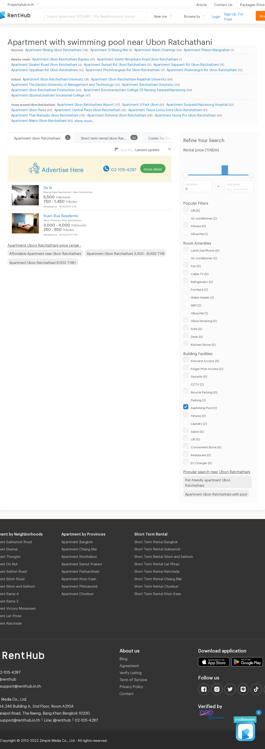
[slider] (186, 175)
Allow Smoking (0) (204, 320)
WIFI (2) (196, 304)
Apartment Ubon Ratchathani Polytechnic (43, 89)
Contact (126, 692)
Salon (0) (197, 431)
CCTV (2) (197, 384)
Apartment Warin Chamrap (155, 49)
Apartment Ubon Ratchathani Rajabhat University (128, 78)
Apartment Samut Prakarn (81, 563)
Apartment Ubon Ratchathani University (53, 78)
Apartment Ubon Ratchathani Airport (85, 104)
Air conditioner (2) (204, 217)
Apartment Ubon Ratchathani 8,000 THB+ (42, 261)
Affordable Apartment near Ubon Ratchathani (45, 252)
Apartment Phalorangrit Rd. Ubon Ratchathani (202, 69)
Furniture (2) (199, 289)
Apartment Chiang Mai (79, 548)
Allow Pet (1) (199, 233)
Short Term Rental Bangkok (156, 541)
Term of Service (133, 678)
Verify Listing (130, 671)
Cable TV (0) (200, 273)
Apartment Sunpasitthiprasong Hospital (197, 104)
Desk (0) (197, 336)
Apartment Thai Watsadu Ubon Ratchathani (44, 114)
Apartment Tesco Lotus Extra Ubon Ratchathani (165, 109)
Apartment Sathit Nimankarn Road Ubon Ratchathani (137, 58)
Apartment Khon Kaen (78, 578)
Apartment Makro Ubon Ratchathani (38, 120)
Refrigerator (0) (202, 281)
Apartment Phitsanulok (79, 585)
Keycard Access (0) (205, 360)
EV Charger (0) (201, 462)
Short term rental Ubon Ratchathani (109, 137)
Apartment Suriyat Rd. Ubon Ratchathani (115, 64)
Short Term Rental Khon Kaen (157, 593)
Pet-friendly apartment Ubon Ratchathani (207, 482)
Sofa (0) (196, 328)
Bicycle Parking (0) (204, 391)
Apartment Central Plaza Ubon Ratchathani (87, 109)
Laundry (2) (199, 423)
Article (201, 4)
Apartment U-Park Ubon (140, 104)
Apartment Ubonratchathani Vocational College (47, 94)
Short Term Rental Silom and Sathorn (163, 555)
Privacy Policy (131, 685)
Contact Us (223, 4)
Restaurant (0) (201, 454)
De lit (47, 186)
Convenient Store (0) (206, 446)
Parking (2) (198, 399)
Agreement (129, 664)
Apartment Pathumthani (80, 570)
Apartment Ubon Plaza (28, 109)
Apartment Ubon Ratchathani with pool (216, 493)
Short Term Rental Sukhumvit (157, 548)
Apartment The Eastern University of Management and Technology (62, 84)
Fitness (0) (198, 225)
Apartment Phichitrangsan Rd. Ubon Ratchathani (123, 69)
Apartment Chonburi (77, 593)
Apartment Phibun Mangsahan (207, 49)
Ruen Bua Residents (60, 214)
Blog (123, 657)
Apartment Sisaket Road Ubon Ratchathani (44, 64)
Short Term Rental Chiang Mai (158, 578)
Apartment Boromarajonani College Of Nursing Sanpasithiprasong (134, 89)
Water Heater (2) (202, 297)
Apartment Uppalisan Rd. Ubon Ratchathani (44, 69)
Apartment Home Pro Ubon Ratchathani (185, 114)
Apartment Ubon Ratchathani (37, 137)
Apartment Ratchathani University (147, 84)
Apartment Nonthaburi (79, 555)
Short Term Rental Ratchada (156, 570)
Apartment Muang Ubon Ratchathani (53, 49)
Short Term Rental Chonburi (156, 585)
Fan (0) (196, 265)
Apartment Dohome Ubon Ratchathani (116, 114)
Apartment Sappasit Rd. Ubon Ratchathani (186, 64)
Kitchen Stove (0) (203, 344)
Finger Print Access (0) (207, 368)
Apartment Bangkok (77, 541)
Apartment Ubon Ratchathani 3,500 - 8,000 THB (126, 252)
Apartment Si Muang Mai (109, 49)
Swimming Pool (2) (204, 407)
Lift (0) (195, 210)
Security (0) (199, 376)
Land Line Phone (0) (205, 250)
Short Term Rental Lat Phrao (156, 563)
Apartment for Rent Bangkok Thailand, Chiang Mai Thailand (22, 15)
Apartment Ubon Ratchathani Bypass (60, 58)
